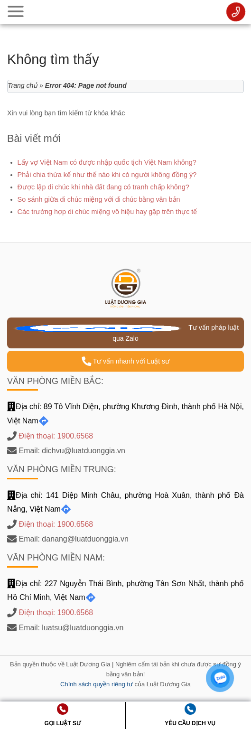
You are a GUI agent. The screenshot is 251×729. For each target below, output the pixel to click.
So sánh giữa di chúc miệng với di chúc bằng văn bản (99, 199)
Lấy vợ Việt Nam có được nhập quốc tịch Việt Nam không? (107, 162)
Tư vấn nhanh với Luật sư (125, 361)
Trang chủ (22, 85)
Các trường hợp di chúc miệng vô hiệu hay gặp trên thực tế (107, 211)
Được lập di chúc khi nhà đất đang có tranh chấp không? (103, 187)
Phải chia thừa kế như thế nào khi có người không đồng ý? (107, 174)
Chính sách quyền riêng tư (96, 684)
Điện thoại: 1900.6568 (56, 436)
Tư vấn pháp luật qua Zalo (125, 333)
